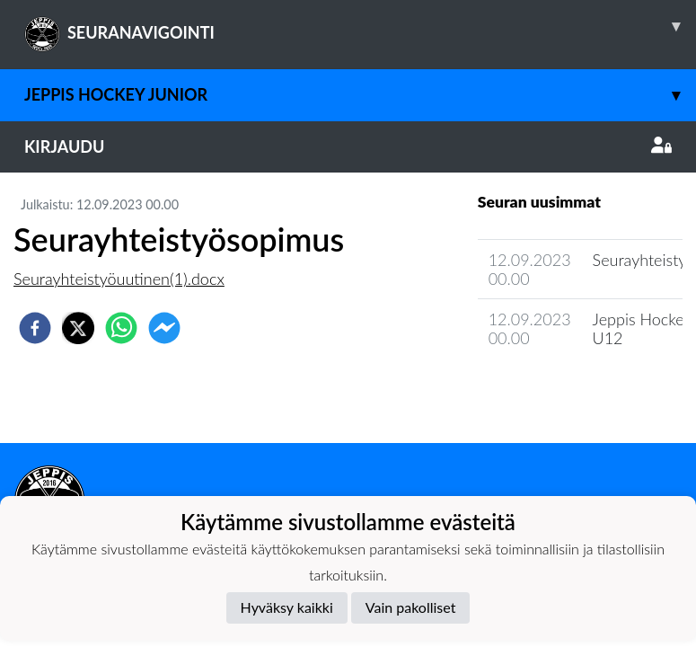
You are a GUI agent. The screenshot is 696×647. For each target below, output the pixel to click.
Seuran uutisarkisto (557, 389)
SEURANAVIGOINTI (360, 26)
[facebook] (35, 328)
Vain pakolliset (411, 607)
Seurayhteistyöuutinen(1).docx (119, 278)
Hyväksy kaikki (287, 607)
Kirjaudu (348, 146)
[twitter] (78, 328)
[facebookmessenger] (164, 328)
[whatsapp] (121, 328)
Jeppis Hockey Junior (360, 94)
